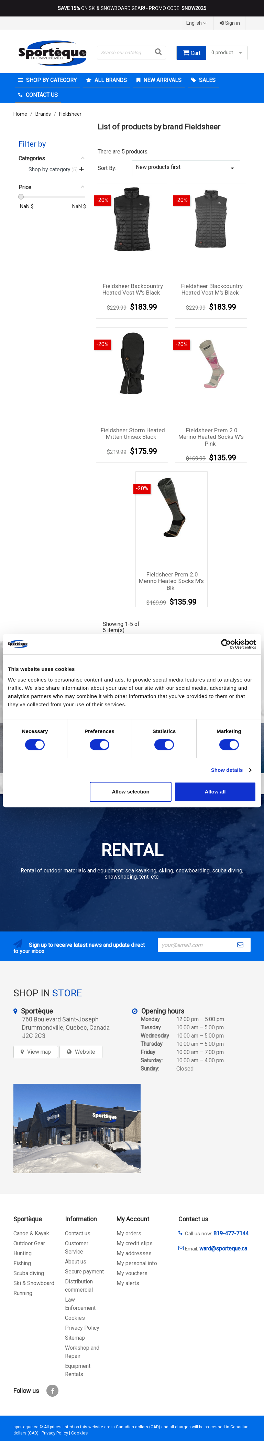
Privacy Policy (82, 1328)
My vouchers (132, 1273)
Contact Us (41, 95)
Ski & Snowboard (33, 1283)
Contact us (77, 1233)
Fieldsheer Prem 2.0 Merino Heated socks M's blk (171, 581)
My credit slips (135, 1243)
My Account (133, 1219)
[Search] (131, 52)
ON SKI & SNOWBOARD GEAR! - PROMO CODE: (132, 8)
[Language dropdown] (197, 23)
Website (85, 1052)
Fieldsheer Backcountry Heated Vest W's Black (132, 289)
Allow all (215, 791)
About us (75, 1261)
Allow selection (131, 791)
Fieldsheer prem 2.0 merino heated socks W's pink (211, 437)
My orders (129, 1233)
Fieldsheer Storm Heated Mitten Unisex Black (133, 434)
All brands (110, 80)
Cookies (75, 1318)
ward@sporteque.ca (223, 1248)
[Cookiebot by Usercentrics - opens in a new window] (226, 644)
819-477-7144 (231, 1233)
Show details (227, 770)
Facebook (52, 1391)
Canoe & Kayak (31, 1233)
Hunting (22, 1253)
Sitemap (75, 1338)
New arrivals (162, 80)
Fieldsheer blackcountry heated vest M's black (212, 289)
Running (22, 1293)
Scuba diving (28, 1273)
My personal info (137, 1263)
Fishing (22, 1263)
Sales (207, 80)
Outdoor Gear (29, 1243)
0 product (227, 53)
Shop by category (51, 80)
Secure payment (84, 1271)
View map (39, 1052)
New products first (186, 168)
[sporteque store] (77, 1128)
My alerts (128, 1283)
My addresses (134, 1253)
